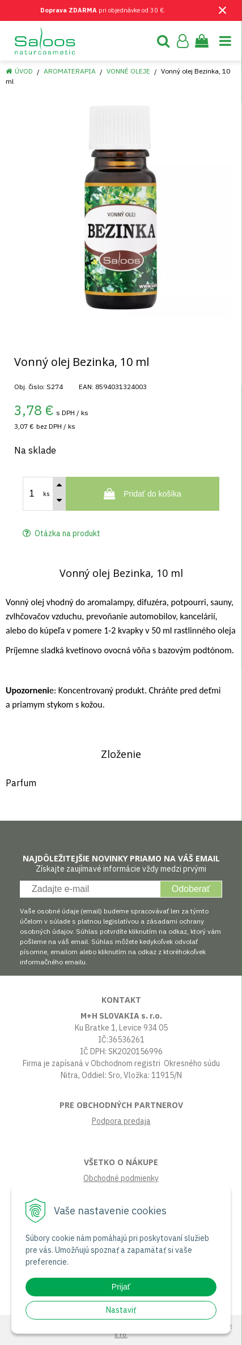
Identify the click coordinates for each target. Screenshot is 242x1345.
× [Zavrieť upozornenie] (223, 10)
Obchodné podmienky (121, 1178)
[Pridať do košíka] (142, 494)
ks (46, 494)
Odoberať (191, 889)
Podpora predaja (121, 1121)
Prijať (121, 1286)
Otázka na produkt (61, 533)
